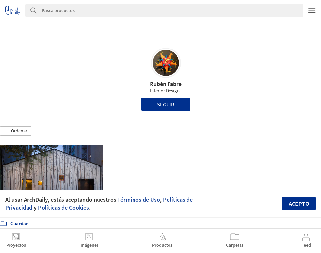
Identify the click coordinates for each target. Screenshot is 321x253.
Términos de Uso (138, 199)
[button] (15, 131)
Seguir (165, 104)
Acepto (299, 203)
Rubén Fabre (166, 84)
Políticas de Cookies (63, 207)
